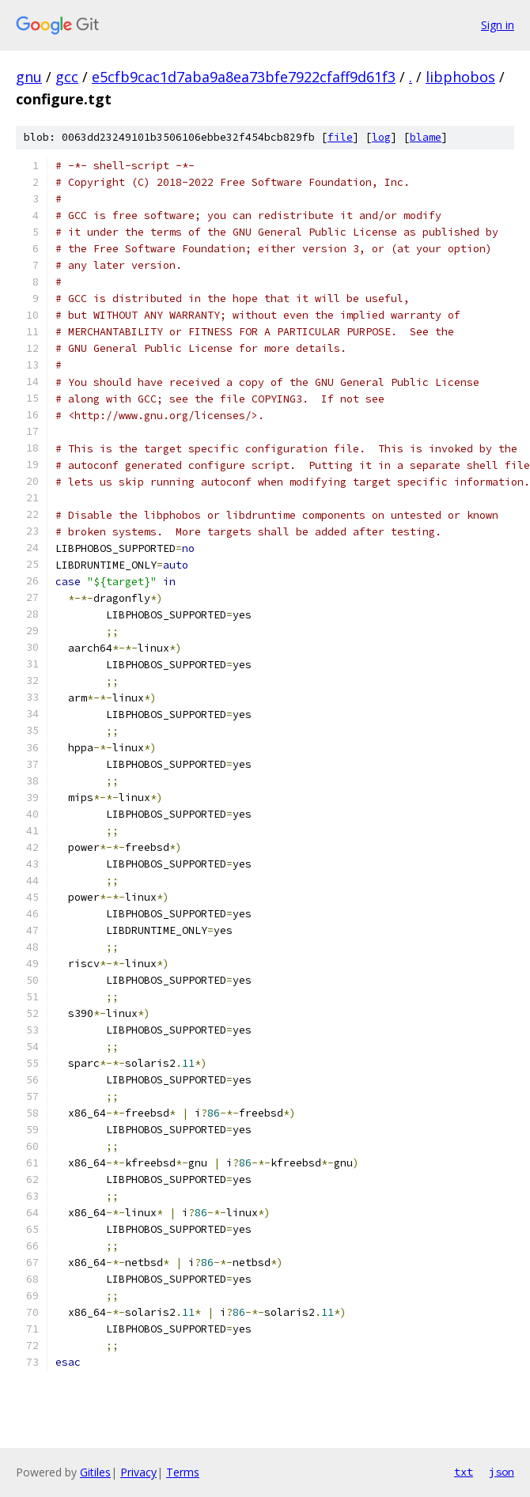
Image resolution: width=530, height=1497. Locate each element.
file (340, 137)
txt (463, 1472)
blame (425, 137)
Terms (182, 1472)
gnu (29, 76)
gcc (66, 76)
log (381, 137)
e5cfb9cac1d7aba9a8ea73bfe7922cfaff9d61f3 (244, 76)
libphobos (460, 76)
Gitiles (95, 1472)
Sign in (497, 24)
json (501, 1472)
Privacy (138, 1472)
